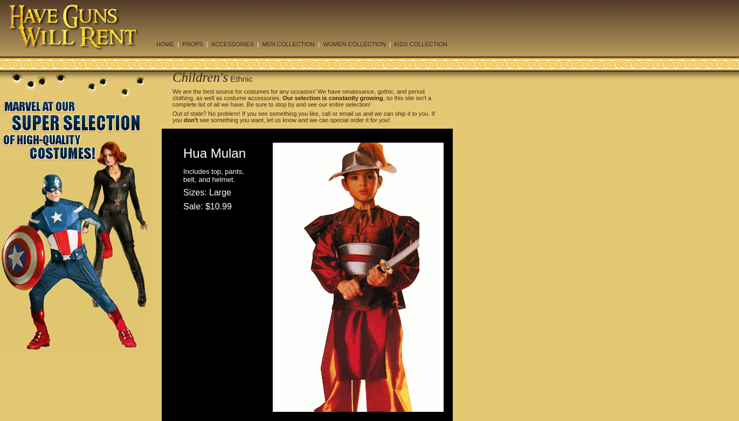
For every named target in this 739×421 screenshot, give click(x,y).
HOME (165, 44)
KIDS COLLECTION (420, 44)
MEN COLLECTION (288, 44)
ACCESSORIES (232, 44)
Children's (200, 77)
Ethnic (240, 78)
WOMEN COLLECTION (354, 44)
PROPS (192, 44)
